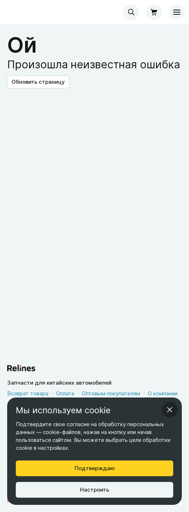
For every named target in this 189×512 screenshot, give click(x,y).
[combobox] (131, 12)
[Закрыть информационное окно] (170, 410)
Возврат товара (27, 393)
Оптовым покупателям (111, 393)
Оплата (65, 393)
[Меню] (177, 12)
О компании (163, 393)
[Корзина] (154, 12)
